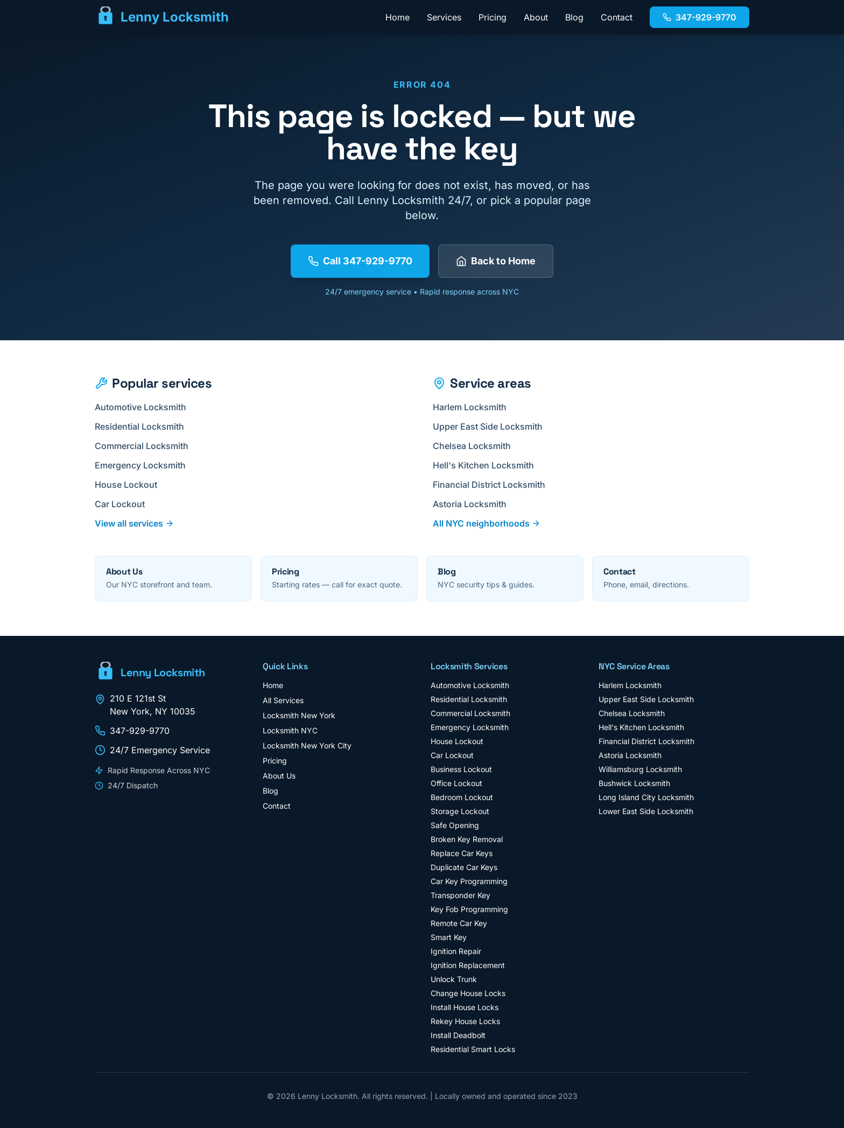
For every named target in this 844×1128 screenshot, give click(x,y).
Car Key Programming (469, 881)
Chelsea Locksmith (476, 445)
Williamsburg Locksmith (640, 769)
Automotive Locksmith (145, 407)
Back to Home (496, 261)
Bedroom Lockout (462, 797)
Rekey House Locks (465, 1021)
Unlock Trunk (454, 979)
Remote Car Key (459, 923)
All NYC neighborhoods (486, 523)
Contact (616, 17)
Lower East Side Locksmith (646, 811)
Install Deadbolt (458, 1035)
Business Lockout (461, 769)
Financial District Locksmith (493, 484)
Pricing (493, 17)
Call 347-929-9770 (360, 261)
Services (444, 17)
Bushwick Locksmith (634, 783)
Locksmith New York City (307, 745)
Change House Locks (468, 993)
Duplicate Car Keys (464, 867)
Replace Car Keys (462, 853)
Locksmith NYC (290, 730)
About (536, 17)
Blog (574, 17)
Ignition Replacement (468, 965)
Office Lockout (456, 783)
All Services (283, 700)
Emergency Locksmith (144, 465)
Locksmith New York (299, 715)
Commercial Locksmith (146, 445)
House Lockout (130, 484)
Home (397, 17)
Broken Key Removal (467, 839)
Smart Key (449, 937)
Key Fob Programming (469, 909)
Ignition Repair (456, 951)
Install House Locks (464, 1007)
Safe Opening (455, 825)
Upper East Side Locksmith (492, 426)
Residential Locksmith (144, 426)
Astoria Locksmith (474, 504)
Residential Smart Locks (473, 1049)
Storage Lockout (460, 811)
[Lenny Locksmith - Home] (162, 17)
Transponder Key (460, 895)
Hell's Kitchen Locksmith (488, 465)
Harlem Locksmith (474, 407)
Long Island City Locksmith (646, 797)
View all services (134, 523)
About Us (279, 775)
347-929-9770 (699, 17)
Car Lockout (124, 504)
